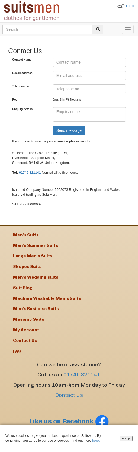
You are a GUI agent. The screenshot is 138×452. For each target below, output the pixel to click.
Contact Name (21, 59)
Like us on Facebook (69, 421)
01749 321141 (30, 172)
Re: (14, 99)
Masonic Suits (28, 319)
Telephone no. (21, 86)
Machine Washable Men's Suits (47, 298)
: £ (129, 6)
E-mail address (22, 72)
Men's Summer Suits (35, 245)
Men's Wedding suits (35, 277)
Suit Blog (23, 287)
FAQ (17, 351)
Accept (126, 438)
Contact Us (69, 395)
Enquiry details (22, 109)
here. (98, 440)
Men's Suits (25, 235)
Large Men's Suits (32, 255)
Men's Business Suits (36, 308)
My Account (26, 329)
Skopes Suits (27, 266)
